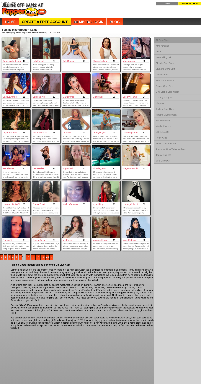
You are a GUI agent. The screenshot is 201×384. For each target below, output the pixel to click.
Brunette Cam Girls (165, 69)
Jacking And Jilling (165, 109)
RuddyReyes (99, 132)
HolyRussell (38, 61)
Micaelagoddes (130, 132)
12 (37, 257)
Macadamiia (129, 61)
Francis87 (7, 240)
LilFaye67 (67, 132)
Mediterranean (163, 120)
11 (32, 257)
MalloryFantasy (70, 204)
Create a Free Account (44, 22)
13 (42, 257)
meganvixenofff (130, 168)
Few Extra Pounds (165, 80)
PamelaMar (8, 168)
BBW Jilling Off (163, 57)
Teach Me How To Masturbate (171, 149)
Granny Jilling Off (164, 97)
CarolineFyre (39, 96)
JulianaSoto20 (40, 132)
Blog (115, 22)
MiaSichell (98, 96)
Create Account (190, 3)
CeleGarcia (68, 61)
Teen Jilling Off (163, 155)
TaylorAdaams (9, 132)
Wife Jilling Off (163, 160)
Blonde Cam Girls (165, 63)
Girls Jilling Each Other (167, 91)
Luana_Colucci (130, 204)
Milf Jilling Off (162, 132)
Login (167, 3)
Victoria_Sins (99, 168)
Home (10, 22)
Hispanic (160, 103)
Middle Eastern (163, 126)
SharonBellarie (100, 61)
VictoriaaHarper (100, 240)
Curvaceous (162, 74)
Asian (159, 51)
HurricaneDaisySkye (11, 204)
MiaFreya (67, 240)
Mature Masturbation (166, 114)
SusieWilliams (130, 96)
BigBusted (67, 168)
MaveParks (68, 96)
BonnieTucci (39, 204)
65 (47, 257)
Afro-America (162, 46)
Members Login (89, 22)
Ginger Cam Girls (164, 86)
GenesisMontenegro (11, 61)
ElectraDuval (39, 240)
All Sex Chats (162, 40)
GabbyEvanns (9, 96)
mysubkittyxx (99, 204)
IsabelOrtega (129, 240)
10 (27, 257)
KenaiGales (38, 168)
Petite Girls (161, 137)
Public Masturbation (166, 143)
